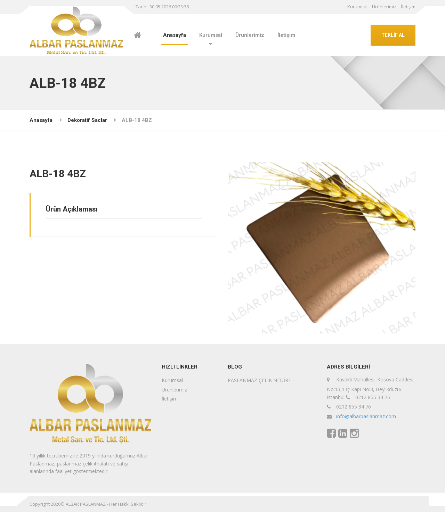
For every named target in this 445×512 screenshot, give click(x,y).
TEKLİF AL (393, 35)
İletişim (408, 6)
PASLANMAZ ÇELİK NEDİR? (259, 380)
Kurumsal (357, 6)
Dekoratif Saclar (87, 120)
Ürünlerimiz (384, 6)
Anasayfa (174, 35)
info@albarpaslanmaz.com (366, 416)
